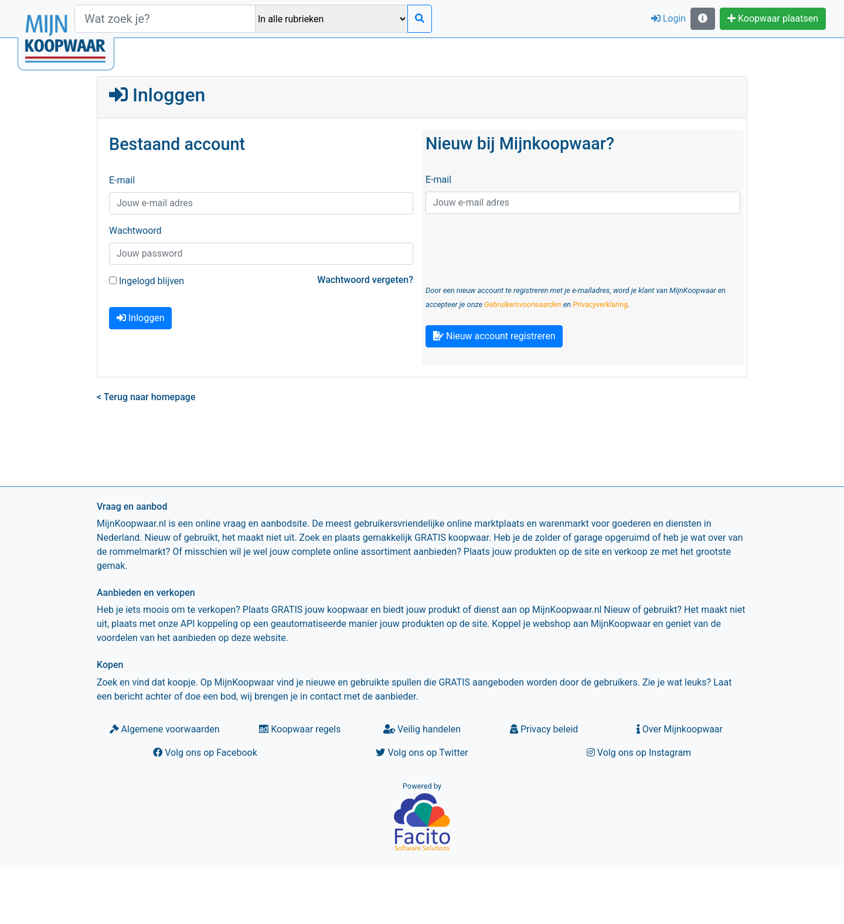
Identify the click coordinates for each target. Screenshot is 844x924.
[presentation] (515, 246)
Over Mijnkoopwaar (680, 729)
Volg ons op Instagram (639, 752)
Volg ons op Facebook (205, 752)
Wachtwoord (135, 230)
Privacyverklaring (600, 304)
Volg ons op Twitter (422, 752)
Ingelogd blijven (146, 281)
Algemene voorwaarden (165, 729)
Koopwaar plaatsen (772, 18)
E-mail (122, 180)
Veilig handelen (422, 729)
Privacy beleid (544, 729)
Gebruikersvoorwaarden (522, 304)
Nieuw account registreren (494, 336)
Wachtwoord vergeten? (365, 279)
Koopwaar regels (300, 729)
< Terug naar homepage (146, 397)
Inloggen (140, 317)
